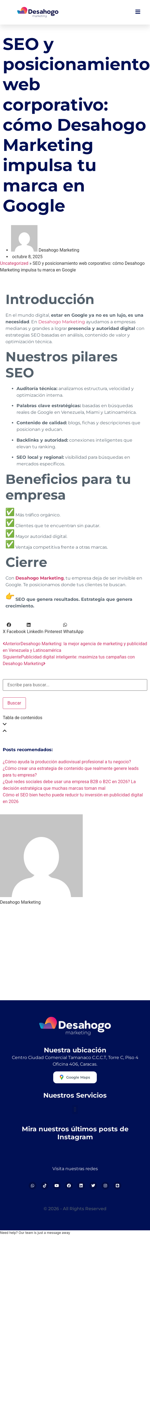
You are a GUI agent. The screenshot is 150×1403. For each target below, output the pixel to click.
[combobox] (75, 685)
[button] (4, 628)
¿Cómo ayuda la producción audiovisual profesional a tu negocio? (67, 761)
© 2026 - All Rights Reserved (75, 1208)
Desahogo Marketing (61, 321)
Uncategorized (14, 263)
